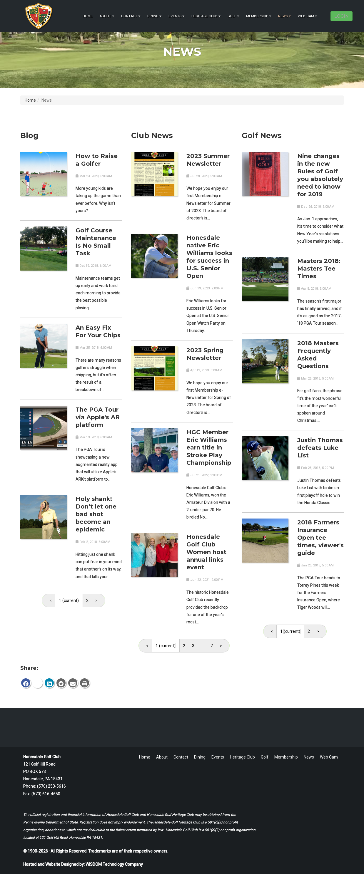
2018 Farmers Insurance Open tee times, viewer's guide (320, 537)
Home (88, 16)
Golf (233, 16)
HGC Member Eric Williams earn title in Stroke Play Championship (208, 447)
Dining (154, 16)
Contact (131, 16)
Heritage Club (206, 16)
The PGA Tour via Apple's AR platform (98, 417)
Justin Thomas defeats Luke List (320, 448)
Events (176, 16)
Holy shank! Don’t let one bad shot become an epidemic (96, 514)
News (284, 16)
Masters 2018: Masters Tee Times (318, 268)
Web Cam (307, 16)
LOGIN (341, 16)
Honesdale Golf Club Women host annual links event (206, 552)
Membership (258, 16)
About (106, 16)
